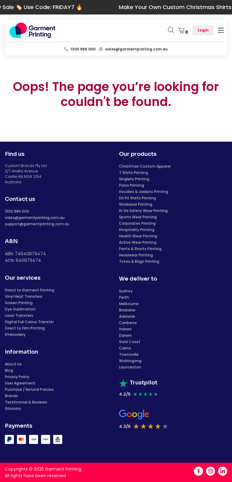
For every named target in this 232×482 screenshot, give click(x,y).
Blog (9, 370)
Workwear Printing (135, 204)
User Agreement (20, 383)
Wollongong (130, 360)
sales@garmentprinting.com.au (35, 217)
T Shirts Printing (133, 172)
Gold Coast (129, 341)
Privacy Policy (17, 376)
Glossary (13, 408)
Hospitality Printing (136, 229)
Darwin (125, 335)
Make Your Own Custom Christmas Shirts (170, 7)
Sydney (126, 291)
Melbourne (129, 303)
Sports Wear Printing (138, 217)
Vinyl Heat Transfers (23, 296)
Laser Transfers (19, 315)
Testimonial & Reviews (26, 402)
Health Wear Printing (138, 236)
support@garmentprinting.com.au (37, 224)
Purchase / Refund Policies (29, 389)
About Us (13, 364)
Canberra (128, 322)
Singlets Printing (134, 179)
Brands (11, 395)
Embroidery (15, 334)
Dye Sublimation (20, 309)
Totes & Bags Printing (139, 261)
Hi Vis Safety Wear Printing (143, 210)
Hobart (125, 329)
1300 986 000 (17, 211)
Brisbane (127, 310)
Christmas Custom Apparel (145, 166)
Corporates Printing (137, 223)
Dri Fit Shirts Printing (137, 198)
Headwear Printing (136, 255)
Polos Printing (131, 185)
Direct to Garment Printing (29, 290)
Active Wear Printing (137, 242)
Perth (124, 297)
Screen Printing (19, 302)
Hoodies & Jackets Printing (143, 191)
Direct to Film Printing (25, 328)
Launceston (130, 367)
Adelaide (127, 316)
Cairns (125, 348)
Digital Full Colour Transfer (29, 321)
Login (203, 30)
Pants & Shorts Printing (140, 248)
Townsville (129, 354)
